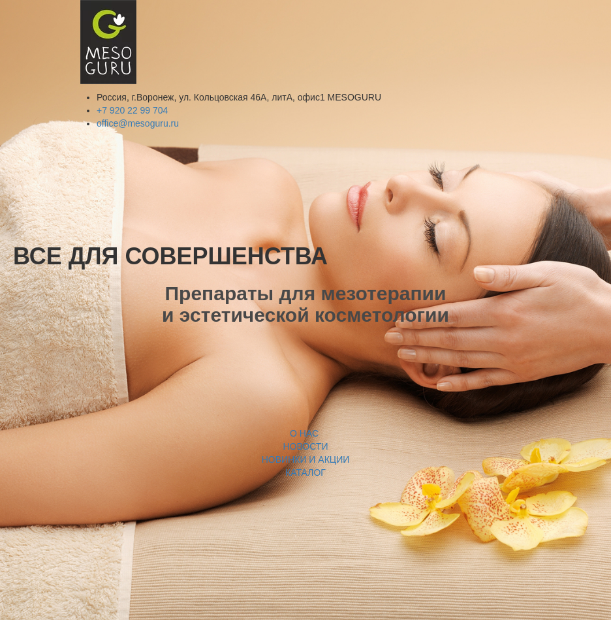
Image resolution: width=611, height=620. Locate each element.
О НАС (305, 433)
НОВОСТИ (305, 446)
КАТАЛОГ (305, 472)
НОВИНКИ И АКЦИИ (306, 459)
